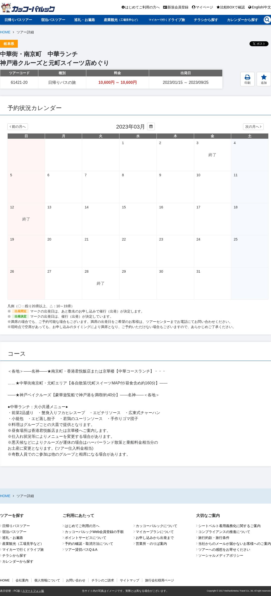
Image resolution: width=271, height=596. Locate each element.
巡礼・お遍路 (84, 20)
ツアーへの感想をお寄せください (224, 550)
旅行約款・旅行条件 (213, 538)
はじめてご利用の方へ (141, 7)
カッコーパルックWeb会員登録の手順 (94, 532)
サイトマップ (129, 580)
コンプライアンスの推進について (224, 532)
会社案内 (22, 580)
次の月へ (253, 127)
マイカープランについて (155, 532)
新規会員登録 (175, 7)
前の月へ (18, 127)
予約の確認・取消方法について (89, 544)
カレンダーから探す (242, 20)
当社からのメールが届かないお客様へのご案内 (234, 544)
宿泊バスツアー (53, 20)
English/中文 (259, 7)
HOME (5, 32)
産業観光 (121, 20)
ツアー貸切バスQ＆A (81, 550)
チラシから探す (206, 20)
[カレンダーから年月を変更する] (151, 126)
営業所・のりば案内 (151, 544)
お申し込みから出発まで (155, 538)
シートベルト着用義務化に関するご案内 (229, 526)
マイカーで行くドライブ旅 (23, 550)
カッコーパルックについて (156, 526)
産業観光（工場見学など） (23, 544)
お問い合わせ (75, 580)
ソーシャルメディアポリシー (220, 555)
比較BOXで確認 (231, 7)
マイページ (202, 7)
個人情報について (47, 580)
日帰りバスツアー (18, 20)
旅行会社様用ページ (159, 580)
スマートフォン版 (33, 590)
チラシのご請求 (102, 580)
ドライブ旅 (167, 20)
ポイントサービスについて (85, 538)
